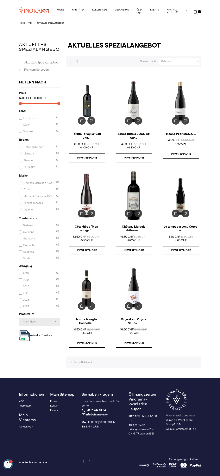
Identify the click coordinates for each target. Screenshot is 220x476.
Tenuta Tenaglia (39, 203)
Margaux (39, 154)
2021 (39, 293)
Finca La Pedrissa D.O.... (181, 134)
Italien (39, 125)
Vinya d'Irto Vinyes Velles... (133, 321)
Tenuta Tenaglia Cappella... (86, 321)
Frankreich (39, 118)
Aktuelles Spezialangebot (41, 47)
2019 (39, 280)
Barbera (39, 225)
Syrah (39, 258)
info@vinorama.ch (96, 415)
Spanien (39, 131)
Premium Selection (36, 70)
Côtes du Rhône (39, 147)
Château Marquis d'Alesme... (133, 229)
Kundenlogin (26, 427)
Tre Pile (39, 210)
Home (53, 401)
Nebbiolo (39, 252)
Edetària (39, 190)
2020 (39, 287)
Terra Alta (39, 167)
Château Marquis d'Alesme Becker (39, 183)
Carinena (39, 232)
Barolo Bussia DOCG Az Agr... (133, 136)
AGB (21, 401)
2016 (39, 273)
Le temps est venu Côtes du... (180, 229)
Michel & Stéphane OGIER (39, 196)
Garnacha (39, 239)
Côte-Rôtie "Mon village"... (86, 229)
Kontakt (54, 406)
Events (54, 410)
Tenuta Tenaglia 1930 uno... (86, 136)
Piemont (39, 160)
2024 (39, 306)
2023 (39, 300)
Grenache (39, 245)
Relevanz (180, 61)
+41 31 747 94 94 (96, 410)
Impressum (25, 406)
